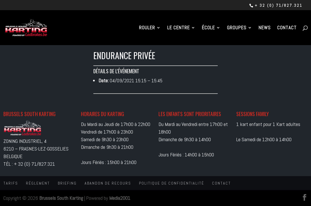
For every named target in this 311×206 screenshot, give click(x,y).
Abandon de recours (108, 183)
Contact (287, 28)
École (208, 28)
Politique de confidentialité (171, 183)
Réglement (38, 183)
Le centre (178, 28)
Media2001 (119, 198)
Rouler (147, 28)
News (265, 28)
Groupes (236, 28)
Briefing (67, 183)
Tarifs (10, 183)
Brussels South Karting (61, 198)
